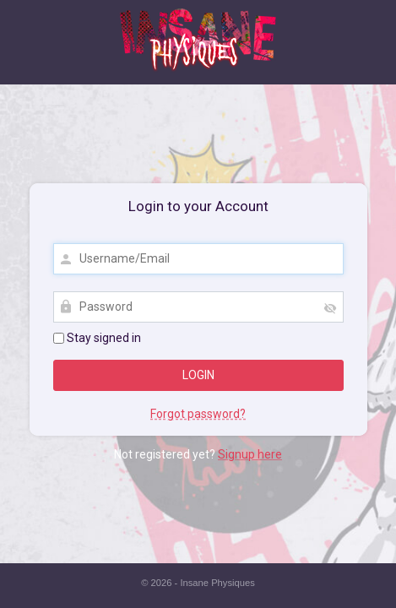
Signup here (250, 454)
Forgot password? (198, 414)
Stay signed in (97, 338)
